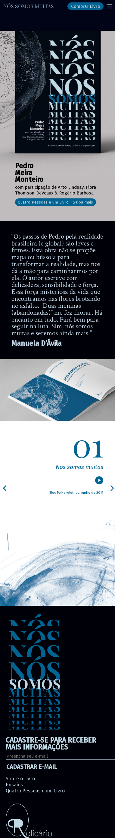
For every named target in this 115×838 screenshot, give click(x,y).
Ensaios (14, 785)
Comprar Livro (85, 6)
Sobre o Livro (20, 779)
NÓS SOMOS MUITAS (28, 5)
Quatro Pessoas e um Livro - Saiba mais (55, 202)
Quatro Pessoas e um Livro (35, 791)
